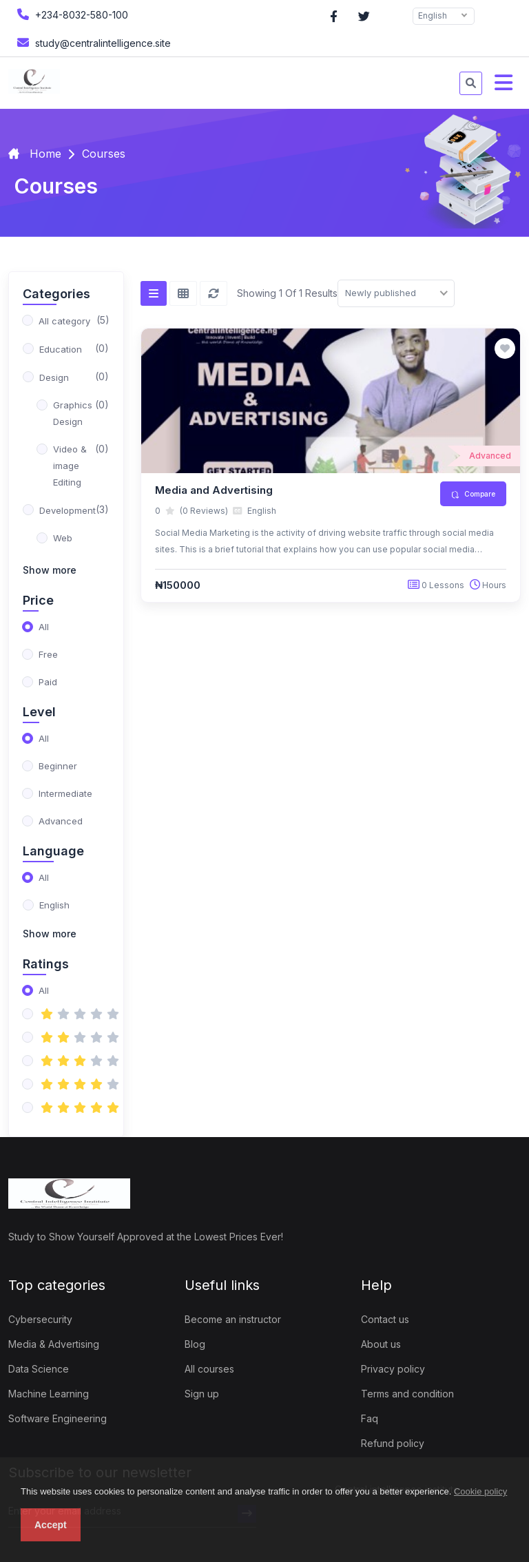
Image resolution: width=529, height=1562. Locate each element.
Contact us (385, 1319)
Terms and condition (407, 1393)
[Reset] (213, 293)
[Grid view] (183, 293)
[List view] (154, 293)
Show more (49, 570)
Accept (50, 1524)
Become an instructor (233, 1319)
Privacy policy (393, 1369)
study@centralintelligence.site (92, 42)
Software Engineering (57, 1418)
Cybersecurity (40, 1319)
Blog (195, 1344)
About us (381, 1344)
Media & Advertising (53, 1344)
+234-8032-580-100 (71, 14)
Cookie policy (480, 1491)
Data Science (38, 1369)
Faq (369, 1418)
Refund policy (392, 1443)
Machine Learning (48, 1393)
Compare (473, 494)
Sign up (202, 1393)
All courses (209, 1369)
